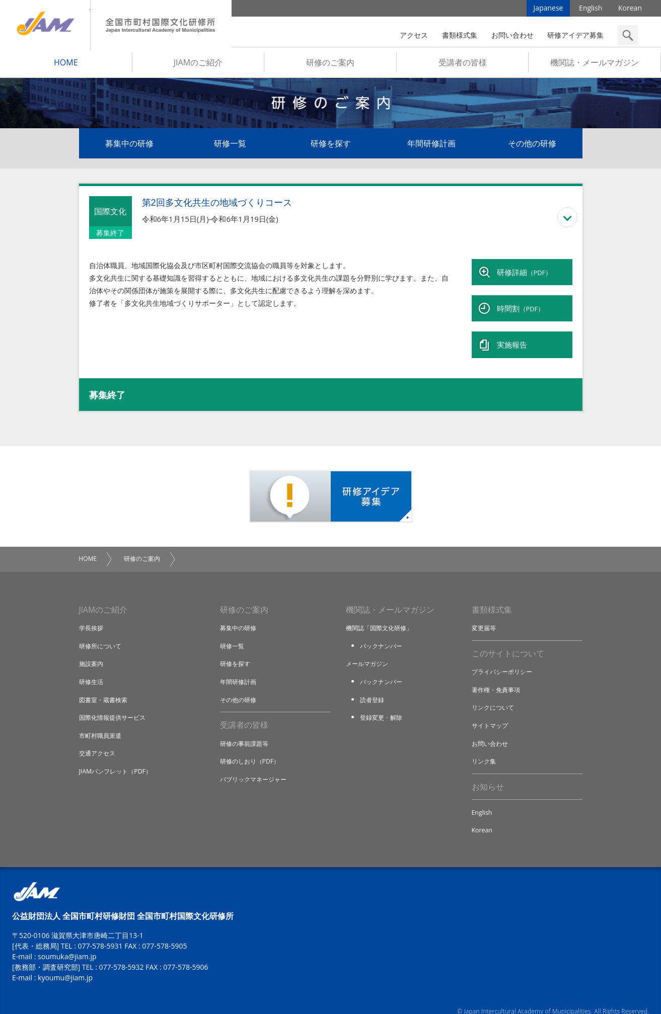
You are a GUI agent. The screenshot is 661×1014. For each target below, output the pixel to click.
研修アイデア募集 (575, 35)
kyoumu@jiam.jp (65, 965)
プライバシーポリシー (504, 658)
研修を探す (331, 146)
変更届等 (485, 613)
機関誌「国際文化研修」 (382, 613)
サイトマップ (491, 711)
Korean (630, 10)
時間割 (521, 303)
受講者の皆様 (462, 65)
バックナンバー (383, 631)
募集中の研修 (129, 146)
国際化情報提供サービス (115, 703)
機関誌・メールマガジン (594, 65)
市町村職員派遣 (102, 720)
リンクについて (495, 694)
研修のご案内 (330, 65)
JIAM (45, 25)
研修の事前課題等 (246, 729)
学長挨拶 (92, 613)
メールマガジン (369, 649)
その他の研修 (532, 146)
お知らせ (488, 773)
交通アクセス (98, 738)
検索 (628, 35)
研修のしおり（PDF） (252, 747)
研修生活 (92, 667)
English (590, 10)
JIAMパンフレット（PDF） (118, 756)
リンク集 (485, 747)
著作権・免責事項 (498, 676)
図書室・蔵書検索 (105, 685)
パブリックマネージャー (256, 765)
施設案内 (92, 649)
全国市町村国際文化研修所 (161, 25)
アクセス (414, 35)
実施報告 (512, 333)
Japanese (548, 10)
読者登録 (373, 685)
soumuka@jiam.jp (67, 944)
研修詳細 (524, 273)
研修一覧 (230, 146)
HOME (66, 65)
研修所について (102, 631)
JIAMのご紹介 (198, 65)
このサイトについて (508, 639)
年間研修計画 (431, 146)
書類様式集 (459, 35)
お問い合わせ (512, 35)
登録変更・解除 (383, 703)
